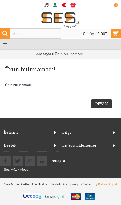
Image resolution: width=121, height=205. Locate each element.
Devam (101, 104)
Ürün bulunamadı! (69, 54)
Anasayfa (43, 54)
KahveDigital (107, 184)
